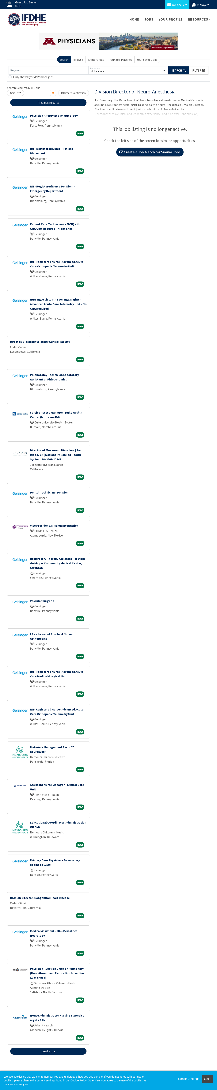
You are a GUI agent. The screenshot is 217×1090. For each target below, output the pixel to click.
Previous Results (48, 102)
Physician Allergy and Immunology (54, 115)
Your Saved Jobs (147, 59)
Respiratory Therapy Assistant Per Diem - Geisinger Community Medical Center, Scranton (58, 563)
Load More (48, 1051)
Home (134, 19)
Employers (200, 4)
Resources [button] (198, 19)
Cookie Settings (188, 1078)
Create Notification (73, 93)
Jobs (148, 19)
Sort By (14, 93)
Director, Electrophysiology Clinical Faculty (40, 342)
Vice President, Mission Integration (54, 525)
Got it (207, 1078)
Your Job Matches (120, 59)
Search (64, 59)
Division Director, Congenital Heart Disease (40, 898)
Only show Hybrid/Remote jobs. (33, 77)
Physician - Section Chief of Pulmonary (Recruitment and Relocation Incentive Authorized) (57, 973)
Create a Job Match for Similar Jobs (150, 152)
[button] (198, 70)
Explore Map (96, 59)
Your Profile (171, 19)
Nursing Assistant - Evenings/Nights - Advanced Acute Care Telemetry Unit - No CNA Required (58, 303)
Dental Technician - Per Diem (49, 492)
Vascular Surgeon (42, 601)
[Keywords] (48, 70)
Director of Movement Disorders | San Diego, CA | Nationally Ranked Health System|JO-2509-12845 (56, 454)
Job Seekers (177, 4)
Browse (78, 59)
